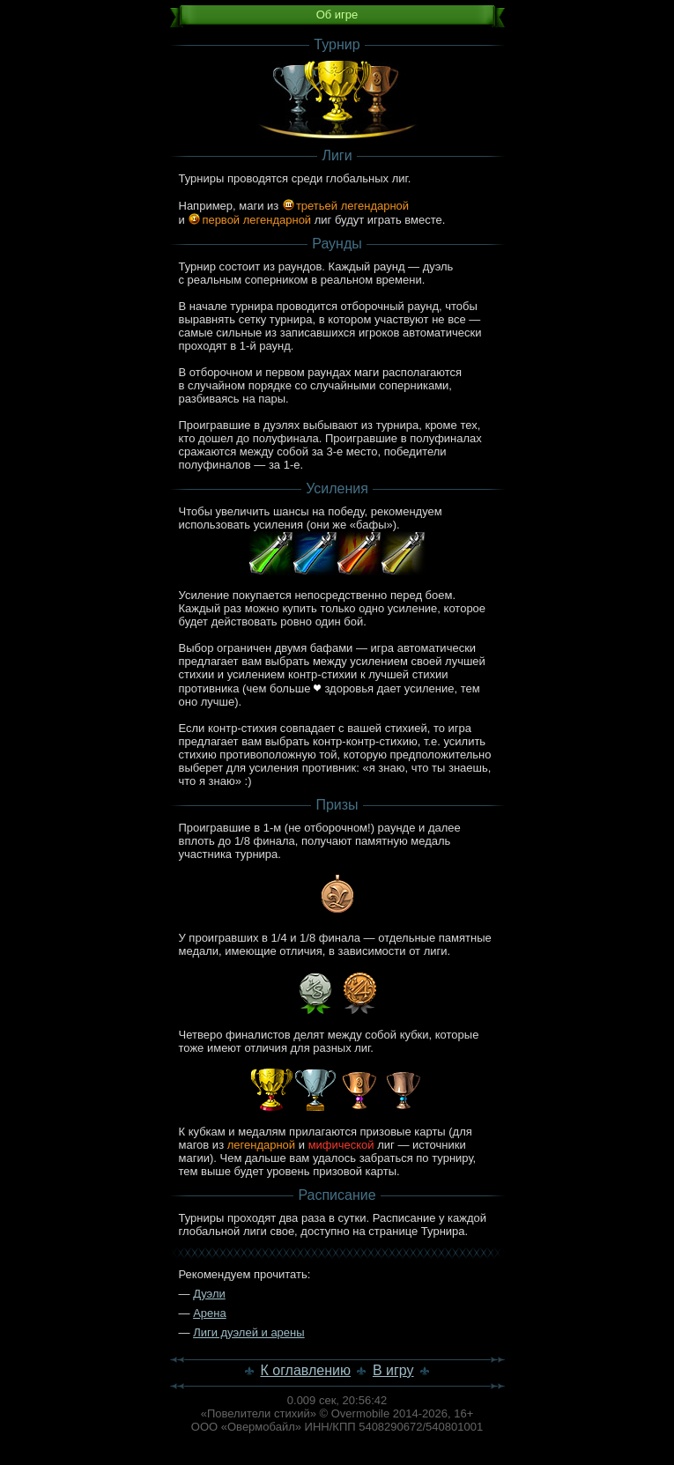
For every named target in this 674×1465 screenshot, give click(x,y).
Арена (209, 1313)
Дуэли (209, 1293)
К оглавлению (305, 1370)
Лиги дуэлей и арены (248, 1332)
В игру (393, 1370)
